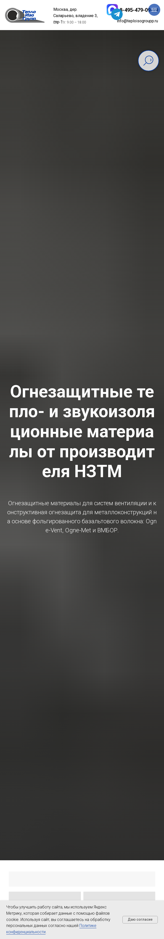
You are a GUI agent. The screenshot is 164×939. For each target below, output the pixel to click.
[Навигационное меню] (154, 10)
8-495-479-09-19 (139, 10)
